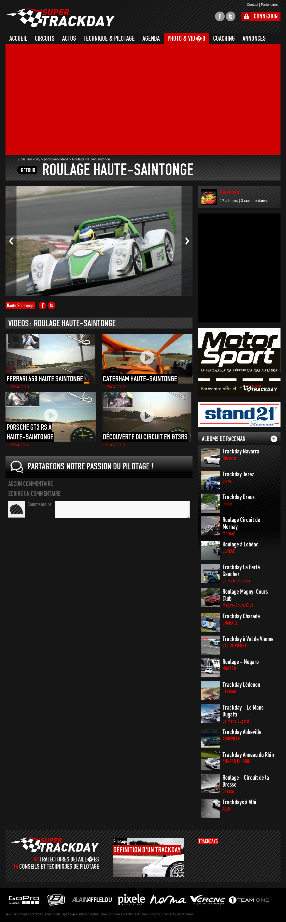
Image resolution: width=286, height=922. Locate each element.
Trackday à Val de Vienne (248, 642)
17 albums (229, 200)
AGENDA (151, 38)
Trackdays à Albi (239, 805)
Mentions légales (135, 914)
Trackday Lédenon (241, 687)
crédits (155, 914)
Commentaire (39, 504)
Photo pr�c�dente (11, 241)
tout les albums (274, 439)
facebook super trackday (220, 16)
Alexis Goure (110, 914)
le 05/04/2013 (17, 387)
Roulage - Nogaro (240, 664)
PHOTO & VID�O (186, 38)
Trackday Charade (241, 619)
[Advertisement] (54, 100)
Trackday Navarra (240, 454)
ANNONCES (254, 38)
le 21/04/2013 (113, 445)
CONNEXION (266, 16)
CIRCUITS (44, 38)
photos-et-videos (56, 159)
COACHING (224, 38)
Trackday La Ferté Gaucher (241, 574)
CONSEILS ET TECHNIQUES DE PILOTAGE (59, 866)
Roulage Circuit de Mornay (241, 526)
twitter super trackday (230, 16)
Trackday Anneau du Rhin (248, 757)
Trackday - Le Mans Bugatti (242, 714)
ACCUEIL (18, 38)
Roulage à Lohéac (240, 547)
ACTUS (69, 38)
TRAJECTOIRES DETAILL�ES (69, 859)
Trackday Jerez (238, 477)
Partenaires (269, 5)
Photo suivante (187, 241)
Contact (252, 5)
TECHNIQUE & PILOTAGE (109, 38)
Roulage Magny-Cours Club (245, 598)
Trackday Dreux (238, 500)
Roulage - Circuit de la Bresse (245, 784)
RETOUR (28, 170)
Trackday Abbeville (242, 735)
